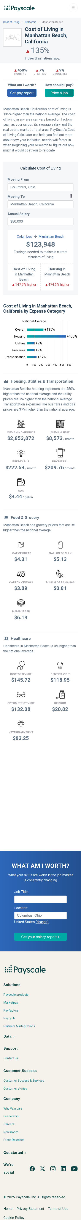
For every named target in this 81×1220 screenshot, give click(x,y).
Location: (21, 908)
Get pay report (22, 93)
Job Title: (21, 892)
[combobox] (40, 187)
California (30, 22)
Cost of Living (11, 22)
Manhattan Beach (51, 236)
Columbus (24, 236)
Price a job (59, 93)
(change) (42, 922)
